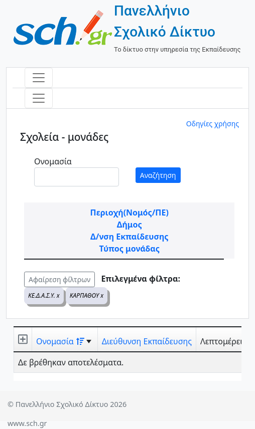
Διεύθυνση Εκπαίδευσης (147, 341)
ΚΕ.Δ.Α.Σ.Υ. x (44, 295)
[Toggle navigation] (39, 78)
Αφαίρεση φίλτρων (59, 279)
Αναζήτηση (158, 175)
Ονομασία (53, 161)
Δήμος (129, 224)
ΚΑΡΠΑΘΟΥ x (86, 295)
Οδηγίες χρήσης (212, 123)
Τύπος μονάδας (129, 248)
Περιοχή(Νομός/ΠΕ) (129, 212)
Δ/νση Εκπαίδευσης (129, 236)
